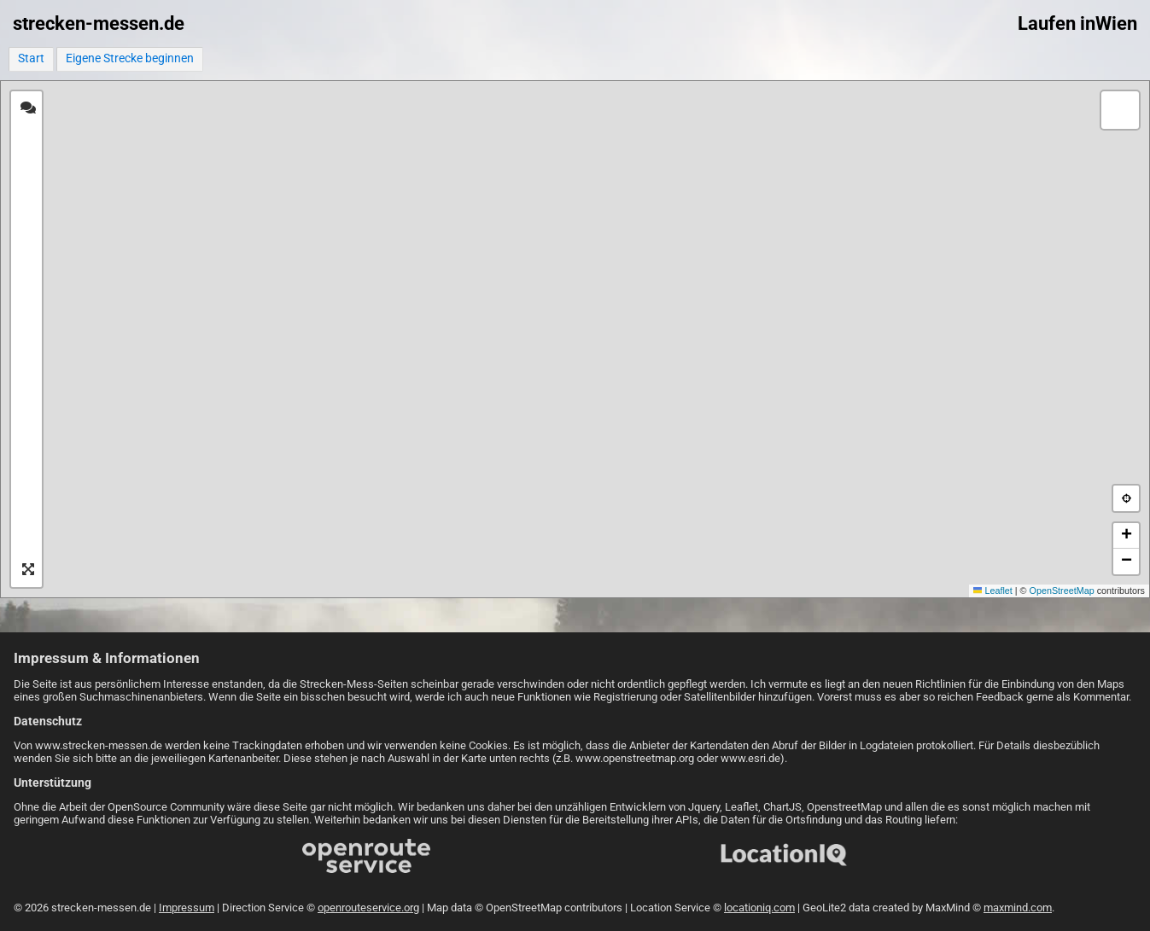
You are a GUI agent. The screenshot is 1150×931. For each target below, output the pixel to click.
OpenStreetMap (1062, 590)
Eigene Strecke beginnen (130, 58)
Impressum (186, 907)
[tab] (28, 108)
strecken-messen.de (98, 23)
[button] (1120, 110)
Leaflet (993, 590)
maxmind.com (1018, 907)
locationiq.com (759, 907)
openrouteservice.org (368, 907)
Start (31, 58)
